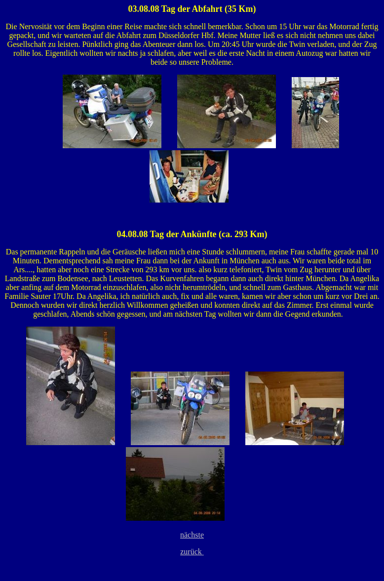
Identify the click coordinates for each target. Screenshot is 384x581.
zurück (192, 551)
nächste (192, 535)
